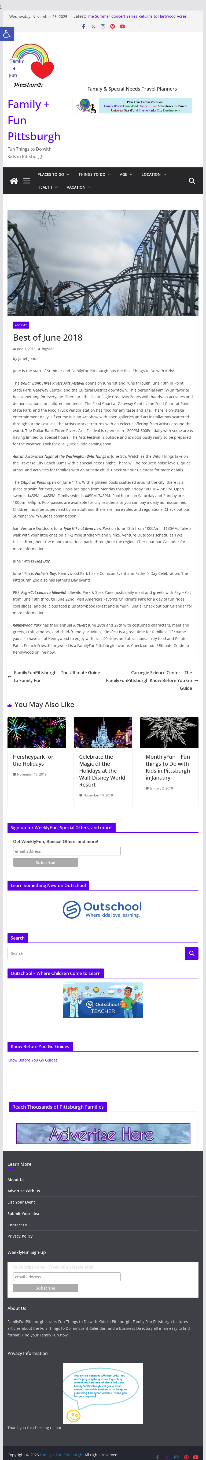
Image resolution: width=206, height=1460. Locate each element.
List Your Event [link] (21, 1202)
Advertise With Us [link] (24, 1190)
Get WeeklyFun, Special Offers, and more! (55, 841)
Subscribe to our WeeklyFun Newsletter (53, 1267)
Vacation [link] (76, 187)
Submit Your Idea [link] (23, 1213)
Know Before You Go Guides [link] (33, 1060)
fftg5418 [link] (48, 349)
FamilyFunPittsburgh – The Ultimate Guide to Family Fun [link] (54, 676)
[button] (67, 174)
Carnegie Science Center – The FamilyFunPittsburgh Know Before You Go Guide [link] (152, 680)
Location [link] (151, 174)
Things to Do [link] (92, 174)
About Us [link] (16, 1179)
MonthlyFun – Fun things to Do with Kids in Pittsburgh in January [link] (168, 767)
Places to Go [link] (51, 174)
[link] (7, 34)
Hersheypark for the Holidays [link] (33, 760)
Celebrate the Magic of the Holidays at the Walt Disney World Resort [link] (102, 770)
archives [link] (21, 325)
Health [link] (45, 187)
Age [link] (123, 174)
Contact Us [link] (18, 1224)
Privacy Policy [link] (20, 1236)
